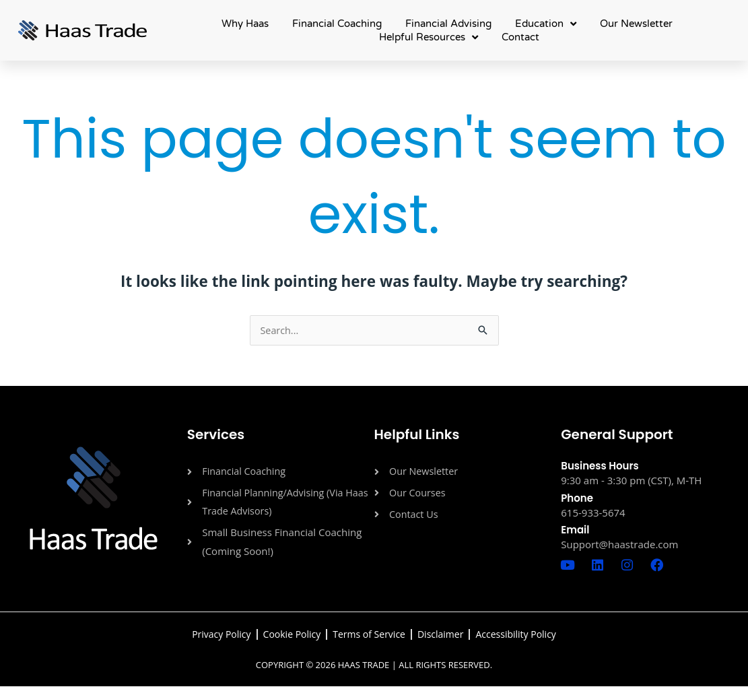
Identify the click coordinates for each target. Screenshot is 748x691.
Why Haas (245, 24)
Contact (520, 37)
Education (545, 23)
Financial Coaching (337, 24)
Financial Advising (448, 24)
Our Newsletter (636, 24)
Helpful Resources (428, 37)
